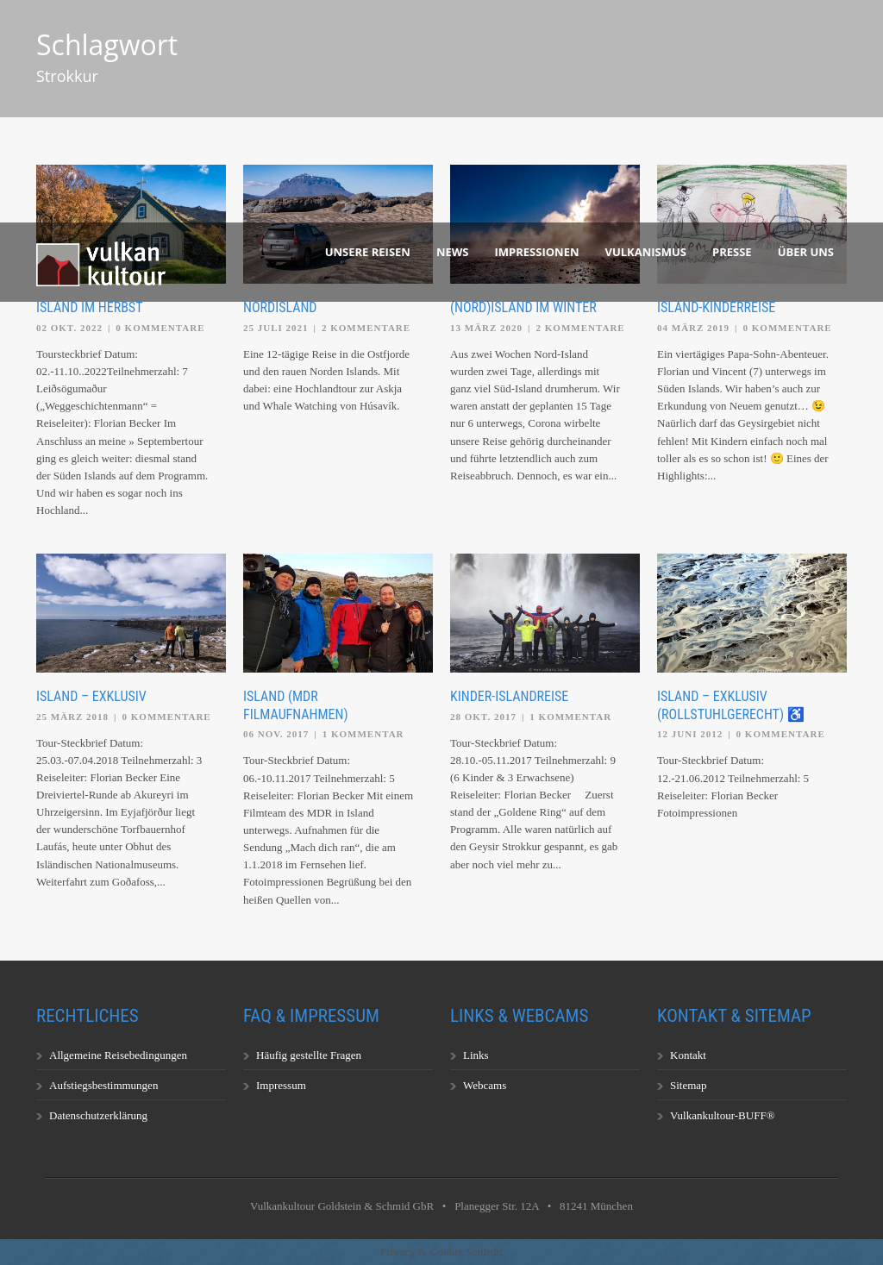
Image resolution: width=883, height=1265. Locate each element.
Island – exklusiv (91, 696)
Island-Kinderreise (716, 307)
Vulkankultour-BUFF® (722, 1115)
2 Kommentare (366, 328)
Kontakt (688, 1055)
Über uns (806, 252)
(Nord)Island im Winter (523, 307)
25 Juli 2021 (276, 328)
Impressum (281, 1085)
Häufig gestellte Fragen (308, 1055)
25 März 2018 (72, 716)
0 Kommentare (160, 328)
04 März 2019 (693, 328)
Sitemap (688, 1085)
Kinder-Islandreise (509, 696)
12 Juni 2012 (690, 734)
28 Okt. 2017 (483, 716)
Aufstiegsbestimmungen (103, 1085)
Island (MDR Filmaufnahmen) (295, 705)
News (452, 252)
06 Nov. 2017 (276, 734)
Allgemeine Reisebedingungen (118, 1055)
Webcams (484, 1085)
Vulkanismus (646, 252)
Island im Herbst (89, 307)
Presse (732, 252)
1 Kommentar (363, 734)
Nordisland (279, 307)
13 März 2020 (486, 328)
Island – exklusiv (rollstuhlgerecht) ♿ (731, 705)
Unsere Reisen (367, 252)
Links (476, 1055)
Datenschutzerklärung (98, 1115)
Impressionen (537, 252)
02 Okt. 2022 (69, 328)
